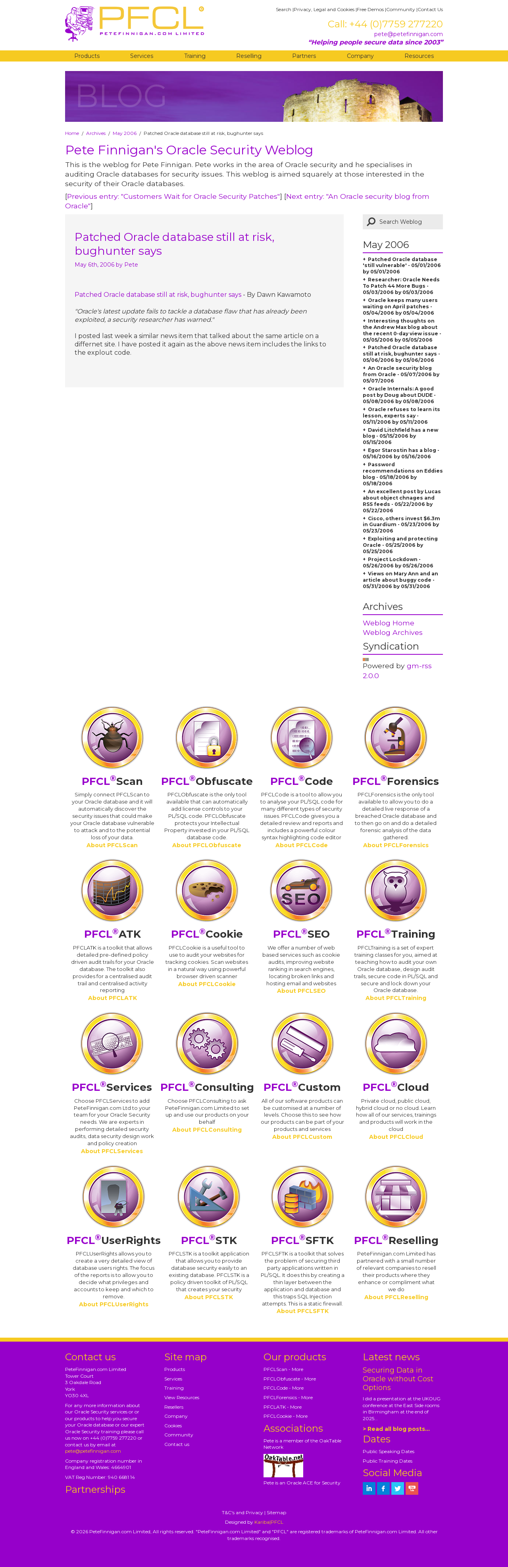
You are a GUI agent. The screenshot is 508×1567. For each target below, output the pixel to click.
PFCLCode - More (284, 1388)
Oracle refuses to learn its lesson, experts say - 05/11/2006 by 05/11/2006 (401, 415)
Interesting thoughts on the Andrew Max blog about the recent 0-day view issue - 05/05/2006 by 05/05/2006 (402, 330)
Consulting (207, 1087)
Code (301, 781)
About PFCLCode (301, 845)
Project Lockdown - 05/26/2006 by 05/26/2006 (398, 562)
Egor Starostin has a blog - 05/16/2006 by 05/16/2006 (401, 453)
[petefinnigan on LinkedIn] (369, 1488)
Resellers (173, 1407)
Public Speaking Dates (388, 1451)
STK (209, 1240)
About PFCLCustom (302, 1136)
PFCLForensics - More (288, 1397)
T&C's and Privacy (242, 1512)
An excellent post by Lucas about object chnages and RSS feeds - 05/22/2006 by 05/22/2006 (402, 500)
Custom (302, 1087)
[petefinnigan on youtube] (412, 1488)
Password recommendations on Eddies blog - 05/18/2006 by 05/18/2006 (403, 473)
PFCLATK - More (283, 1407)
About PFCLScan (112, 845)
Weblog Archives (393, 632)
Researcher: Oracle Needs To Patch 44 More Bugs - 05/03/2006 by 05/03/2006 (401, 286)
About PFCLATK (112, 998)
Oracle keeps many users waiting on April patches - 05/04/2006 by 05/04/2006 (400, 306)
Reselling (249, 56)
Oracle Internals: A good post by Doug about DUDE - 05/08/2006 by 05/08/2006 (399, 395)
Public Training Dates (387, 1461)
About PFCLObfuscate (206, 845)
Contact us (176, 1444)
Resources (419, 56)
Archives (96, 133)
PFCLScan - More (283, 1369)
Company (360, 56)
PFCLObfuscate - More (290, 1379)
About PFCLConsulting (207, 1129)
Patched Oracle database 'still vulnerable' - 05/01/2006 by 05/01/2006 (402, 265)
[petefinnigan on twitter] (397, 1488)
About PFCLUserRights (113, 1304)
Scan (112, 781)
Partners (304, 56)
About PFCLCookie (207, 984)
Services (141, 56)
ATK (112, 934)
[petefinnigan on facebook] (383, 1488)
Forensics (395, 781)
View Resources (181, 1397)
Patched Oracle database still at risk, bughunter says (158, 294)
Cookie (207, 934)
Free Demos (370, 9)
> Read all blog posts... (396, 1428)
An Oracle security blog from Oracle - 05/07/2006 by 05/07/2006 (401, 374)
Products (87, 56)
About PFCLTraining (396, 998)
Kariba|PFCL (268, 1522)
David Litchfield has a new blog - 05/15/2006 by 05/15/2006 (400, 436)
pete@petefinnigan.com (408, 34)
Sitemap (276, 1512)
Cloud (396, 1087)
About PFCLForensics (396, 845)
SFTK (302, 1240)
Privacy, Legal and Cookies (324, 9)
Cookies (173, 1426)
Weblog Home (388, 623)
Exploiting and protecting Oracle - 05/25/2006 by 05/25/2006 (400, 545)
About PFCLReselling (396, 1297)
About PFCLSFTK (303, 1311)
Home (72, 133)
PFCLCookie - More (286, 1416)
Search (283, 9)
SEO (301, 934)
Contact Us (430, 9)
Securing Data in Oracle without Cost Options (398, 1379)
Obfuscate (207, 781)
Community (400, 9)
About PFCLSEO (301, 990)
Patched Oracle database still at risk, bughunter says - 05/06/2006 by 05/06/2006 (401, 353)
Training (195, 56)
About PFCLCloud (396, 1136)
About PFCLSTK (209, 1297)
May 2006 (125, 133)
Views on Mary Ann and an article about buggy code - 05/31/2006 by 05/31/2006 (400, 580)
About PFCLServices (112, 1151)
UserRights (114, 1240)
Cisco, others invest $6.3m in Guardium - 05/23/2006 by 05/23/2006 (401, 524)
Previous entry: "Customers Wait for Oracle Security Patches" (173, 196)
